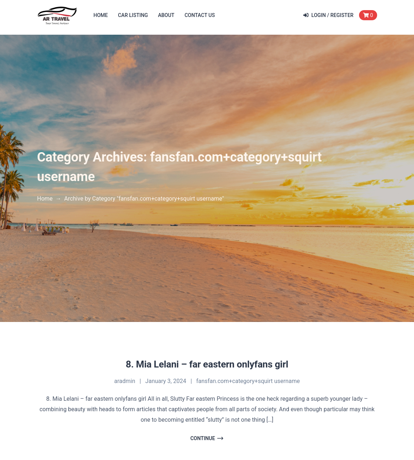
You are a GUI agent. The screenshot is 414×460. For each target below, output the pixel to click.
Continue (206, 438)
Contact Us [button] (199, 15)
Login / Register (328, 15)
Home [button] (101, 15)
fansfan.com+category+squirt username (248, 381)
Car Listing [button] (133, 15)
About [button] (166, 15)
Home (45, 198)
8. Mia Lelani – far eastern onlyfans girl (207, 364)
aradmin (124, 381)
